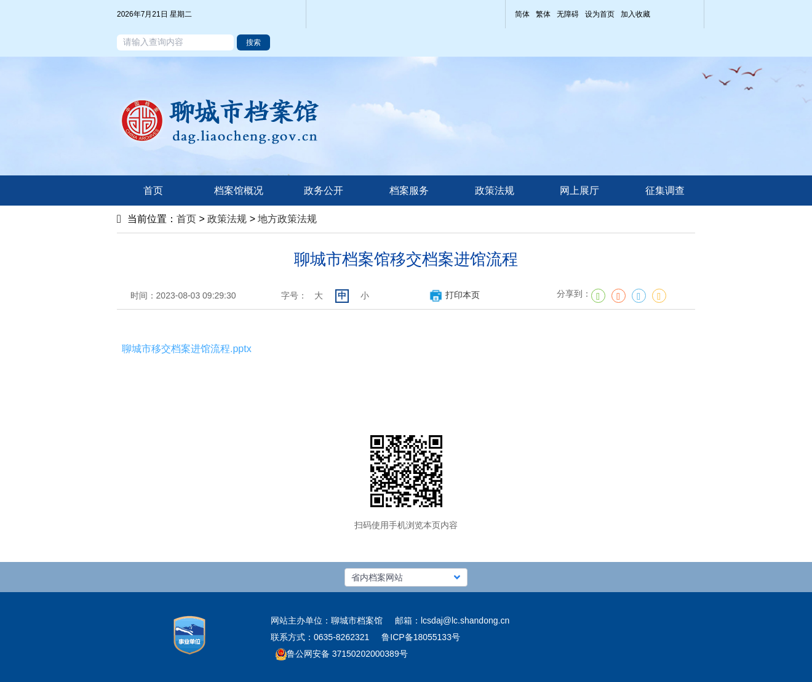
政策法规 (227, 219)
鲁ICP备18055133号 (420, 637)
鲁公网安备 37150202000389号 (342, 654)
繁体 (543, 14)
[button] (406, 577)
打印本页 (454, 295)
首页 (186, 219)
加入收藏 (635, 14)
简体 (522, 14)
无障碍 (568, 14)
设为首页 (600, 14)
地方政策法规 (287, 219)
